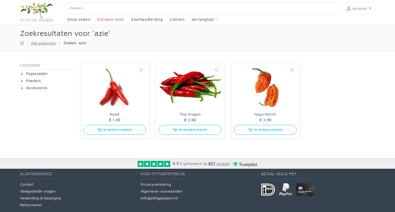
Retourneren (31, 204)
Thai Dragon (190, 114)
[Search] (202, 8)
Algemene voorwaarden (162, 191)
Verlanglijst (205, 19)
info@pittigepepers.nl (159, 198)
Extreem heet (110, 19)
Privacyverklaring (156, 184)
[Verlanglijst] (141, 70)
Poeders (33, 80)
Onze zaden (78, 19)
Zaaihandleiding (147, 19)
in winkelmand (114, 129)
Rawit (115, 114)
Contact (177, 19)
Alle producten (43, 43)
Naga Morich (265, 114)
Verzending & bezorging (40, 198)
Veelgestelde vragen (38, 191)
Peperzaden (36, 73)
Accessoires (36, 87)
